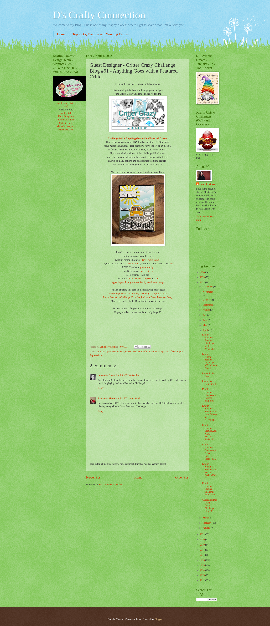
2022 (202, 282)
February (207, 523)
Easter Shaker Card (208, 375)
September (208, 305)
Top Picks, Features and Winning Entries (100, 34)
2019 (202, 544)
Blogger (158, 619)
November (208, 292)
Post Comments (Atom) (110, 484)
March (206, 517)
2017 (202, 555)
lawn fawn (171, 351)
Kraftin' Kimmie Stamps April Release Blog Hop (209, 395)
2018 (202, 549)
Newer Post (94, 477)
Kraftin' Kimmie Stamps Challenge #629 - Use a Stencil (209, 361)
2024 (202, 272)
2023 (202, 277)
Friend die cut (147, 271)
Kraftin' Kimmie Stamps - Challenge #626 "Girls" (209, 489)
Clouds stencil (133, 263)
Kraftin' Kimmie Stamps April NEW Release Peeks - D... (209, 432)
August (206, 310)
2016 (202, 560)
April (205, 330)
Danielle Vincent (208, 184)
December (208, 286)
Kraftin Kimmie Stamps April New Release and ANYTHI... (209, 413)
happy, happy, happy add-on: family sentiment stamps (138, 282)
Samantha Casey (106, 375)
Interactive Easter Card (209, 383)
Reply (101, 388)
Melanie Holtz (66, 123)
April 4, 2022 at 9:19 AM (128, 398)
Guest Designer (132, 351)
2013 (202, 575)
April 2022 (111, 351)
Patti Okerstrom (66, 129)
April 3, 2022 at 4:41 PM (127, 375)
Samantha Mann (106, 398)
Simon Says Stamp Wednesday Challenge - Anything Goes (137, 293)
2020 (202, 539)
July (205, 315)
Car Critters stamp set (140, 278)
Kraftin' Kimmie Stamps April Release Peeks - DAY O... (209, 471)
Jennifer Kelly (66, 113)
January (207, 528)
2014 (202, 570)
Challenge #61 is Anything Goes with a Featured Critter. (137, 138)
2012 (202, 580)
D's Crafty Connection (99, 15)
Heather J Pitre (66, 109)
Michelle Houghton (66, 126)
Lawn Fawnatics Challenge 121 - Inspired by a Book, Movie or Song (137, 297)
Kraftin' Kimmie (66, 119)
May (205, 325)
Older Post (182, 477)
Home (61, 34)
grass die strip (146, 267)
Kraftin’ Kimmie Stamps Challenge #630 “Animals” (208, 341)
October (207, 299)
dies (158, 278)
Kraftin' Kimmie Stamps (152, 351)
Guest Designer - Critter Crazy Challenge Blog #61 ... (209, 505)
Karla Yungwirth (66, 116)
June (205, 320)
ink (171, 263)
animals (101, 351)
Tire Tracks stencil (151, 259)
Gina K (120, 351)
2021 (202, 534)
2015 (202, 565)
